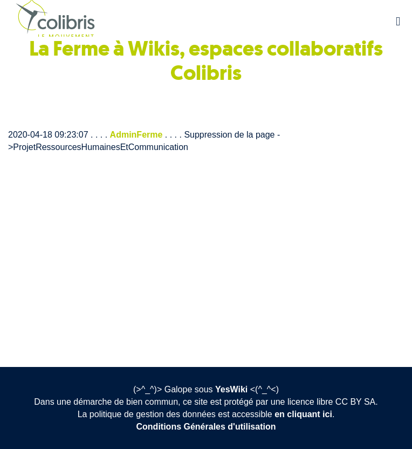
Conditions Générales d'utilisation (206, 426)
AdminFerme (136, 134)
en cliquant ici (303, 414)
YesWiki (231, 389)
